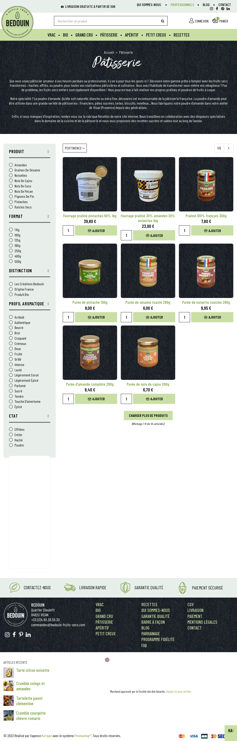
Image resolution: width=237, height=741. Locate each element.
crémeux (20, 343)
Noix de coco (23, 186)
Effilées (20, 429)
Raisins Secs (23, 207)
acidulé (19, 317)
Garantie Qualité (149, 587)
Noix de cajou (23, 180)
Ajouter (96, 230)
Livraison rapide (92, 587)
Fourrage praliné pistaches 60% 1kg (89, 215)
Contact (224, 4)
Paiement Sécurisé (207, 587)
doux (18, 348)
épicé (18, 406)
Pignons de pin (24, 196)
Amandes (21, 165)
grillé (18, 359)
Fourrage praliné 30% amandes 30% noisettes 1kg (148, 218)
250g (18, 250)
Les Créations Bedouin (29, 283)
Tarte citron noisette (32, 670)
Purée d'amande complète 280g (90, 384)
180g (17, 245)
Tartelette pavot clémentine (29, 700)
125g (17, 240)
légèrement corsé (27, 375)
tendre (19, 396)
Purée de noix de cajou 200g (148, 384)
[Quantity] (68, 230)
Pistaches (21, 201)
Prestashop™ (83, 735)
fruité (18, 354)
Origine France (24, 289)
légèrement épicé (26, 380)
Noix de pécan (24, 191)
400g (18, 256)
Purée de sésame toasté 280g (147, 302)
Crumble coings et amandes (30, 686)
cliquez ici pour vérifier (178, 691)
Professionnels (182, 4)
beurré (19, 327)
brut (17, 333)
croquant (20, 338)
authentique (22, 322)
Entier (18, 434)
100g (17, 235)
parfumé (20, 385)
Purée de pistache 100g (89, 302)
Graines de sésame (27, 170)
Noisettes (21, 175)
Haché (19, 440)
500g (18, 261)
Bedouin (37, 605)
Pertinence (75, 148)
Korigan (47, 735)
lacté (18, 370)
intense (19, 364)
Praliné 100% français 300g (206, 215)
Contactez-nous (37, 587)
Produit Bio (22, 294)
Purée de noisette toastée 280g (206, 302)
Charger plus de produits (148, 415)
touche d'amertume (28, 401)
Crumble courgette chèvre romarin (31, 715)
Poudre (19, 445)
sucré (18, 391)
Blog (206, 4)
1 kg (17, 229)
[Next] (229, 148)
